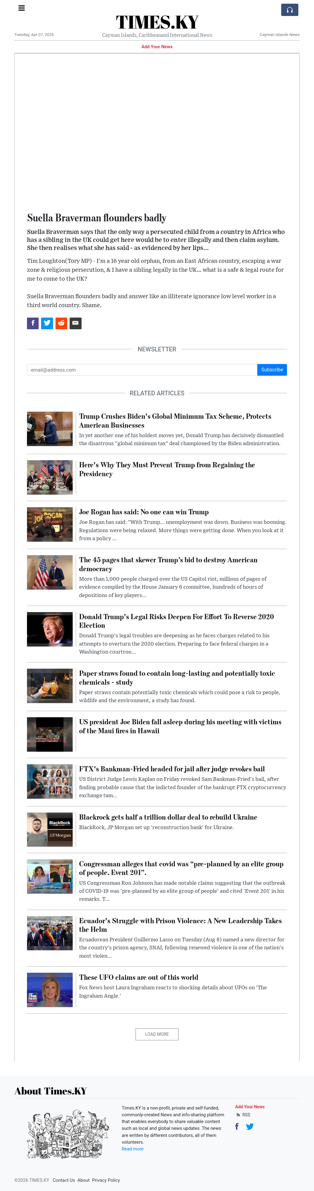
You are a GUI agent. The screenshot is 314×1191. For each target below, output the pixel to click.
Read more (133, 1149)
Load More (157, 1034)
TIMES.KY (157, 21)
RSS (242, 1114)
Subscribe (272, 370)
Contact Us (64, 1180)
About (84, 1180)
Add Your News (157, 46)
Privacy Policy (106, 1180)
